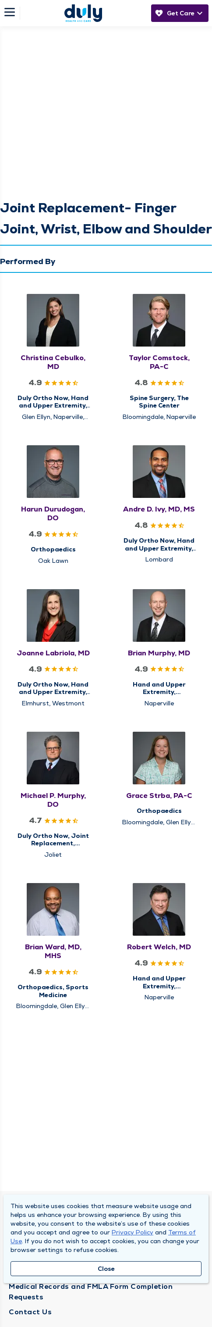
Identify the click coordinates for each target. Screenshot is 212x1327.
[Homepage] (83, 13)
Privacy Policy (132, 1232)
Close (106, 1269)
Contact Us (30, 1311)
